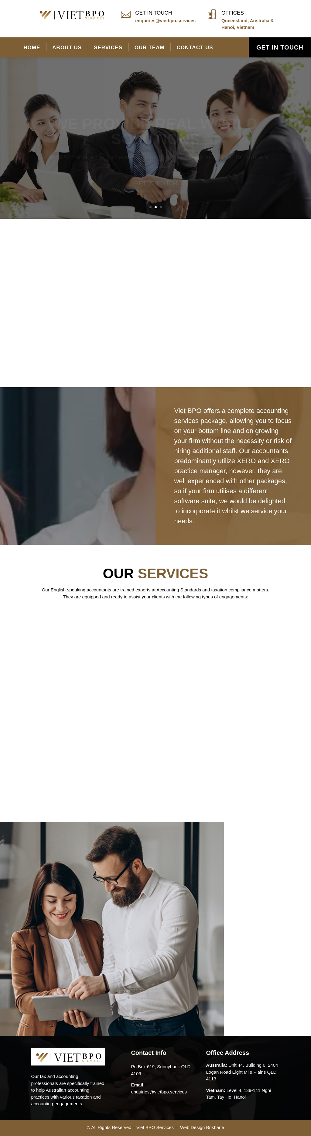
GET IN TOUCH (279, 47)
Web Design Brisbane (202, 1127)
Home (31, 47)
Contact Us (194, 47)
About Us (67, 47)
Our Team (150, 47)
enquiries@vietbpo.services (165, 20)
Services (108, 47)
